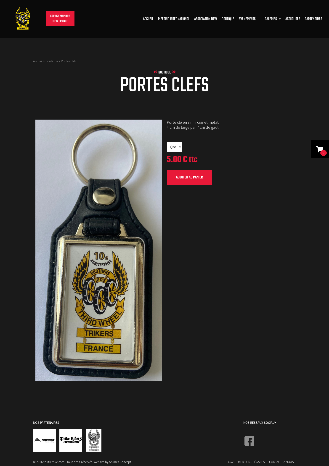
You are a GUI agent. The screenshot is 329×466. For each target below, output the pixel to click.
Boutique (228, 19)
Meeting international (174, 19)
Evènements (247, 19)
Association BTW (205, 19)
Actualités (292, 19)
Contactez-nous (281, 462)
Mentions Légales (251, 462)
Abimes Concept (120, 462)
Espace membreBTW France (60, 18)
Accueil (148, 19)
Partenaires (313, 19)
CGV (230, 462)
